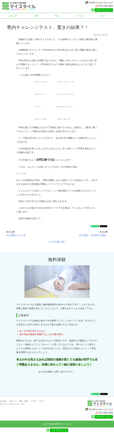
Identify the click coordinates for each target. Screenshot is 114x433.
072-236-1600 (104, 6)
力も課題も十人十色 (16, 235)
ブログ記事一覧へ (57, 242)
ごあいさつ (13, 16)
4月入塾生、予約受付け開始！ (93, 235)
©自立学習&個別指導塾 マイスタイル (57, 424)
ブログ (41, 401)
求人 (23, 404)
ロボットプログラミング (10, 404)
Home (4, 401)
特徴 (36, 16)
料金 (57, 16)
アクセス (79, 16)
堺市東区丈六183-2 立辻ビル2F (99, 3)
